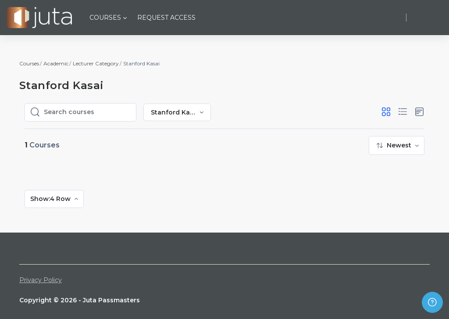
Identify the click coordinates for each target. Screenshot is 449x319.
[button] (386, 112)
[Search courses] (87, 112)
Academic (55, 63)
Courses (29, 63)
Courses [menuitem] (105, 18)
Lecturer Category (96, 63)
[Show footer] (432, 302)
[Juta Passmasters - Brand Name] (39, 17)
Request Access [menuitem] (166, 18)
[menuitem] (396, 145)
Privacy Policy (40, 280)
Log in (427, 17)
